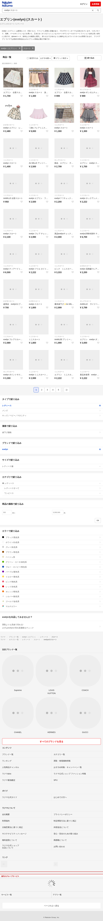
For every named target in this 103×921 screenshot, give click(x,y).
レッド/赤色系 (51, 586)
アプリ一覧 (57, 895)
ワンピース (52, 493)
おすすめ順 (45, 58)
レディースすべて (52, 488)
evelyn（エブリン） (11, 48)
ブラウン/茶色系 (51, 552)
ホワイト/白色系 (51, 542)
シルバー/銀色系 (51, 596)
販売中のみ (32, 58)
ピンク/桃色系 (51, 582)
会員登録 (95, 4)
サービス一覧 (6, 895)
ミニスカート (8, 89)
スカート (28, 48)
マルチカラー (51, 606)
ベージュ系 (51, 557)
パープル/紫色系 (51, 572)
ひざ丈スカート (9, 125)
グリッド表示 (61, 58)
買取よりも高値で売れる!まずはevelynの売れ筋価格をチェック (51, 626)
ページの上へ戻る (51, 906)
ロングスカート (85, 89)
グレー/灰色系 (51, 547)
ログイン (83, 4)
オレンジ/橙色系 (51, 591)
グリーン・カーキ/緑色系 (51, 562)
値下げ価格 (51, 432)
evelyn (51, 449)
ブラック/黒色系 (51, 537)
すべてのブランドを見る (51, 741)
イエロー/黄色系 (51, 577)
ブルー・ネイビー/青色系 (51, 567)
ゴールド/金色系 (51, 601)
